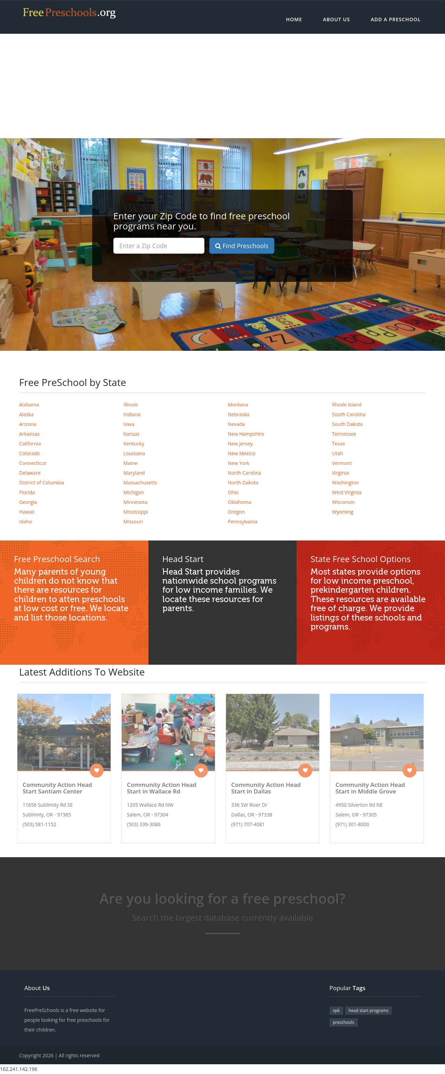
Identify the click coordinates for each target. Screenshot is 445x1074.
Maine (130, 463)
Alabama (29, 404)
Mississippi (135, 511)
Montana (238, 404)
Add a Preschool (396, 19)
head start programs (369, 1010)
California (30, 443)
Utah (337, 453)
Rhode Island (347, 404)
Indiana (131, 414)
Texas (338, 443)
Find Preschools (242, 246)
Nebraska (238, 414)
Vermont (342, 463)
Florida (27, 492)
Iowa (128, 424)
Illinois (130, 404)
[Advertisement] (222, 86)
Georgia (28, 502)
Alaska (26, 414)
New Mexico (241, 453)
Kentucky (133, 443)
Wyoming (342, 511)
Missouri (133, 521)
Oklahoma (239, 502)
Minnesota (135, 502)
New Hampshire (246, 434)
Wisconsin (343, 502)
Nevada (236, 424)
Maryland (134, 472)
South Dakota (347, 424)
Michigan (133, 492)
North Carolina (244, 472)
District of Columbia (41, 482)
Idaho (25, 521)
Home (294, 19)
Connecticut (32, 463)
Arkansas (29, 434)
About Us (336, 19)
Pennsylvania (242, 521)
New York (238, 463)
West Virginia (347, 492)
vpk (336, 1010)
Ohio (233, 492)
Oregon (236, 511)
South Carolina (348, 414)
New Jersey (240, 443)
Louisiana (134, 453)
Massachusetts (140, 482)
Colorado (29, 453)
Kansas (131, 434)
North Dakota (243, 482)
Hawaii (26, 511)
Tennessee (344, 434)
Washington (345, 482)
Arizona (27, 424)
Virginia (340, 472)
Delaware (30, 472)
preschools (343, 1022)
